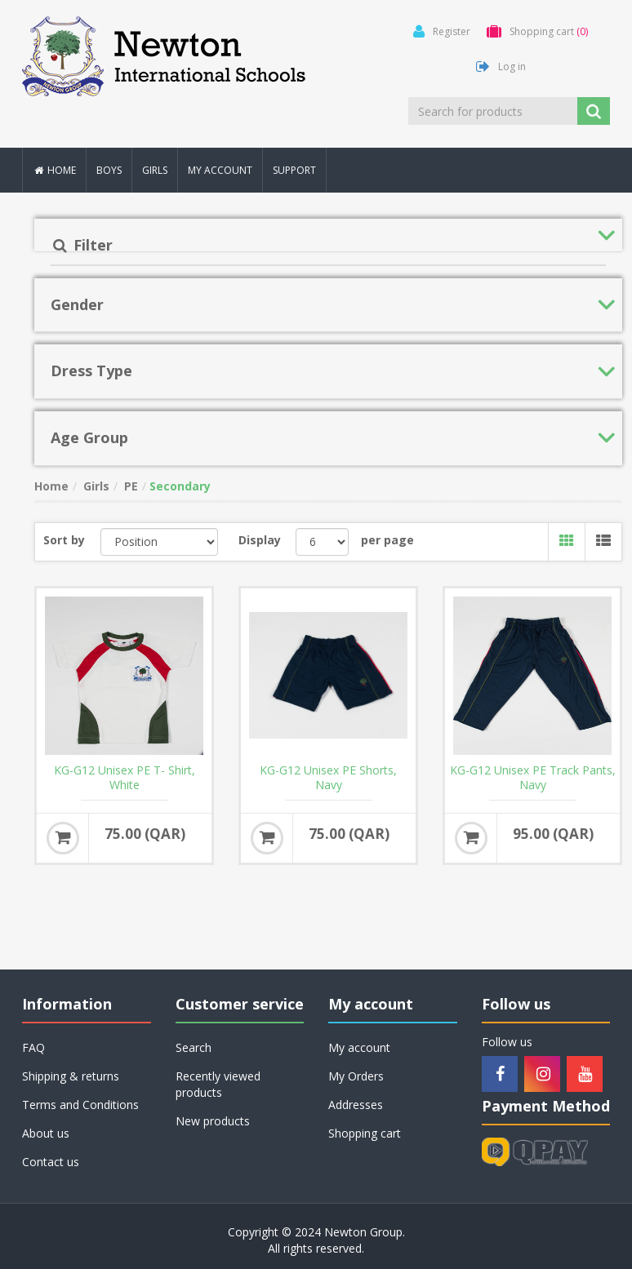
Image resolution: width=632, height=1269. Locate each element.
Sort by (64, 540)
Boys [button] (109, 170)
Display (259, 540)
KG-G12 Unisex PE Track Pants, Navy (533, 777)
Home (54, 170)
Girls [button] (154, 170)
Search (193, 1047)
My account (220, 170)
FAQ (33, 1047)
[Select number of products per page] (322, 542)
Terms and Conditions (80, 1104)
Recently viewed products (218, 1084)
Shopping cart (364, 1133)
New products (213, 1121)
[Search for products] (494, 111)
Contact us (50, 1161)
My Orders (356, 1076)
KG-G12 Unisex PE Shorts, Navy (328, 777)
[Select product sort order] (159, 542)
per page (387, 540)
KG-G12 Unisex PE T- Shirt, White (124, 777)
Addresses (355, 1104)
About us (45, 1133)
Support (294, 170)
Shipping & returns (70, 1076)
